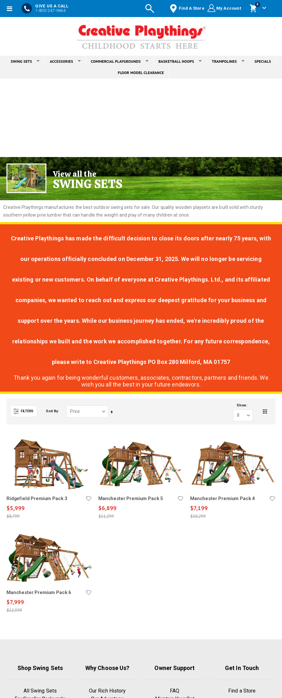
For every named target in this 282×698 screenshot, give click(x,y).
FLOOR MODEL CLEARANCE (141, 72)
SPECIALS (263, 61)
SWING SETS (25, 61)
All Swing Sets (40, 691)
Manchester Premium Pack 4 (222, 499)
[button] (88, 499)
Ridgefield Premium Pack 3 (36, 499)
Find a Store (242, 691)
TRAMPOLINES (228, 61)
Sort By (52, 411)
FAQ (174, 691)
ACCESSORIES (65, 61)
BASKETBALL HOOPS (180, 61)
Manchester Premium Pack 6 (38, 593)
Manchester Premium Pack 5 (130, 499)
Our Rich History (107, 691)
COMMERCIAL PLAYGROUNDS (120, 61)
